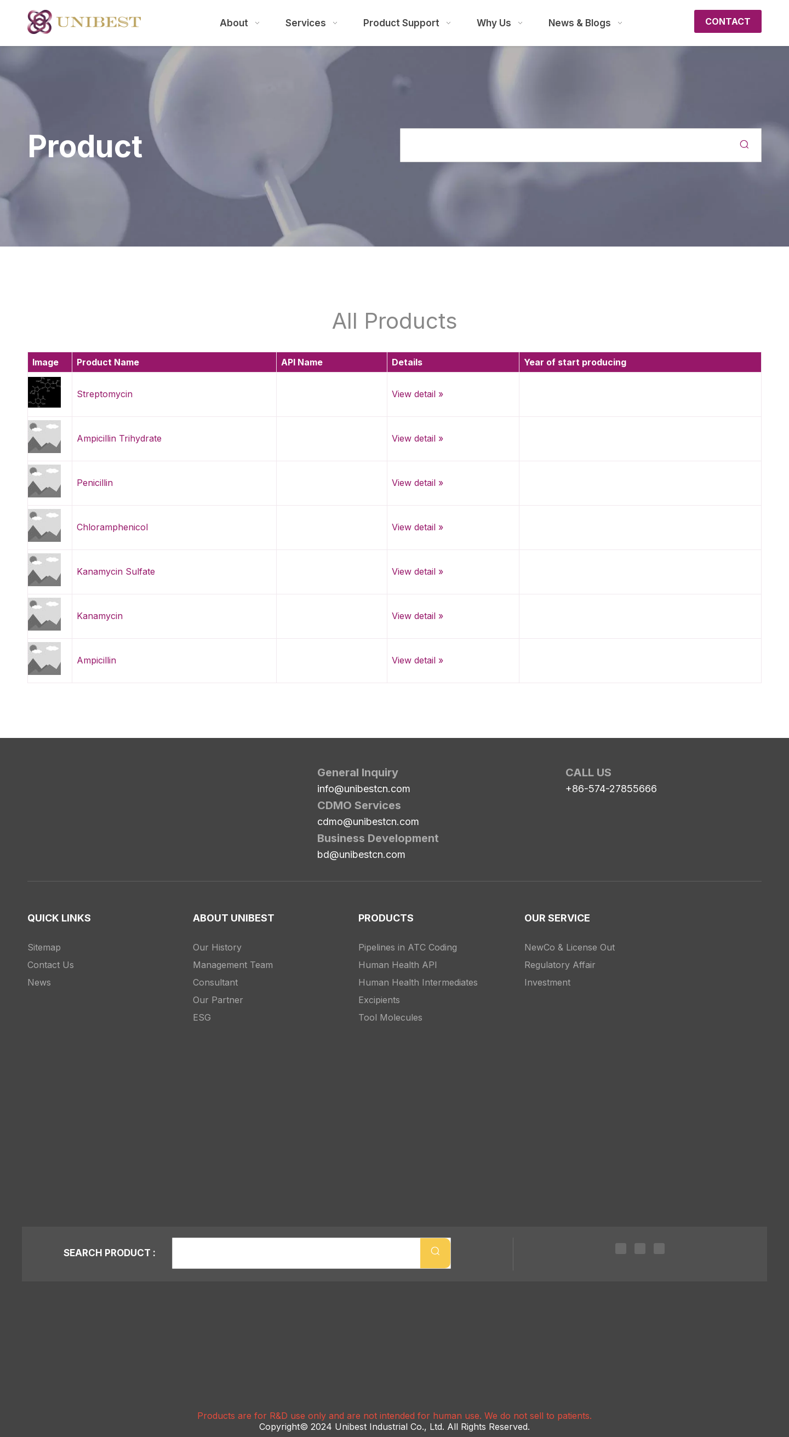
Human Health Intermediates (418, 982)
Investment (547, 982)
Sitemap (44, 947)
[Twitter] (639, 1247)
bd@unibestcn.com (361, 854)
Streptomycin (105, 393)
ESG (202, 1017)
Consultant (215, 982)
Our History (217, 947)
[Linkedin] (620, 1247)
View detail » (417, 393)
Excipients (379, 999)
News (39, 982)
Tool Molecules (390, 1017)
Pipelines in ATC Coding (407, 947)
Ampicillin (96, 660)
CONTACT (728, 21)
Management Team (233, 964)
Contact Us (50, 964)
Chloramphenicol (112, 527)
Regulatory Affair (560, 964)
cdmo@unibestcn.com (368, 821)
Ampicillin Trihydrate (119, 438)
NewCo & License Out (569, 947)
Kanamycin (100, 615)
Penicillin (95, 482)
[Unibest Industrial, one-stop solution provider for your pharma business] (36, 774)
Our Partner (218, 999)
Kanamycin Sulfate (116, 571)
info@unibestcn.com (363, 788)
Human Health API (397, 964)
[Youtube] (659, 1247)
